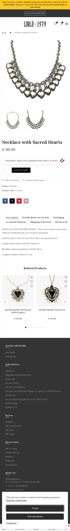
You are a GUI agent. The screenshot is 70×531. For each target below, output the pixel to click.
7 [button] (44, 327)
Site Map (9, 434)
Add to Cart (21, 170)
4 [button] (35, 327)
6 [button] (41, 327)
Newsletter (11, 464)
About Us (9, 371)
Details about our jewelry (35, 217)
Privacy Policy (12, 383)
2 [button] (28, 327)
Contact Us (11, 407)
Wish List (9, 460)
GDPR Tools (11, 403)
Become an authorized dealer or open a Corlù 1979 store (33, 391)
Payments (10, 379)
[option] (12, 121)
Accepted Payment (16, 222)
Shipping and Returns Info (18, 375)
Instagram (10, 356)
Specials (9, 430)
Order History (12, 452)
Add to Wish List (12, 180)
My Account (11, 448)
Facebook (10, 352)
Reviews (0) (61, 222)
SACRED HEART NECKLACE (52, 310)
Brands (9, 422)
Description (12, 217)
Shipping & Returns (40, 222)
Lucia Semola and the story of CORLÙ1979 (26, 399)
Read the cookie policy (16, 500)
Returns (9, 456)
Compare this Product (34, 180)
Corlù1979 (12, 186)
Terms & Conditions (15, 387)
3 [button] (32, 327)
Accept (35, 508)
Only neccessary (35, 516)
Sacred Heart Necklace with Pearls (18, 311)
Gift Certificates (13, 426)
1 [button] (25, 327)
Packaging (58, 217)
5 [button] (38, 327)
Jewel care (10, 395)
